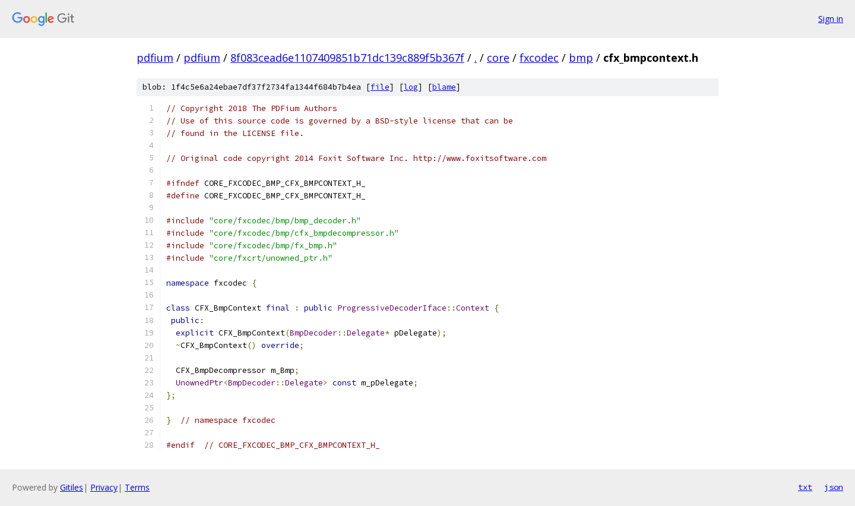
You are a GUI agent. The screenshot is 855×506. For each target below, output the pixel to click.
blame (444, 87)
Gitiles (71, 487)
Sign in (830, 18)
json (833, 487)
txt (805, 487)
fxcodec (539, 57)
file (380, 87)
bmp (581, 57)
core (498, 57)
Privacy (104, 487)
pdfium (155, 57)
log (411, 87)
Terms (137, 487)
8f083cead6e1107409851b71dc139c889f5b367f (347, 57)
